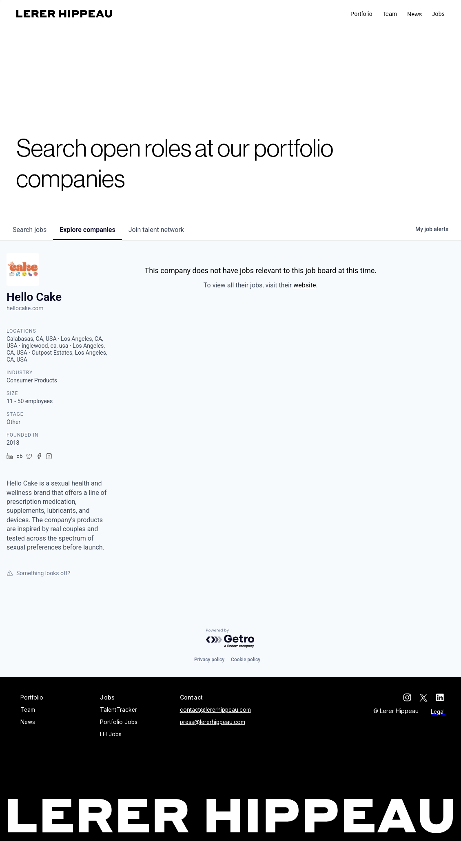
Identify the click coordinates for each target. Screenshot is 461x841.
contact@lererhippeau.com (215, 709)
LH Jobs (111, 734)
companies (87, 230)
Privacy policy (209, 659)
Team (390, 14)
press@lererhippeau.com (212, 722)
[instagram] (408, 697)
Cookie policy (245, 659)
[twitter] (424, 697)
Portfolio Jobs (118, 722)
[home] (64, 14)
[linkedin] (441, 697)
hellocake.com (25, 308)
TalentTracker (118, 709)
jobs (30, 230)
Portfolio (361, 14)
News (414, 14)
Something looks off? (38, 573)
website (304, 285)
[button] (438, 14)
